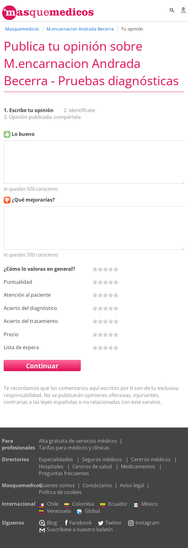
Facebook (77, 522)
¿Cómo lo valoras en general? (39, 269)
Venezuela (55, 511)
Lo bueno (23, 134)
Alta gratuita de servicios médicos (78, 440)
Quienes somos (57, 485)
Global (88, 511)
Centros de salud (92, 466)
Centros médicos (150, 459)
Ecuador (114, 503)
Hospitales (51, 466)
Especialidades (56, 459)
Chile (48, 503)
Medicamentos (138, 466)
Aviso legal (132, 485)
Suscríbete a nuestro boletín (76, 529)
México (145, 503)
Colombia (79, 503)
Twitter (109, 522)
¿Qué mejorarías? (33, 199)
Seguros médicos (102, 459)
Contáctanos (97, 485)
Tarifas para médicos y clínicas (74, 447)
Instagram (143, 522)
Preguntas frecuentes (64, 473)
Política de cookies (60, 492)
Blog (48, 522)
